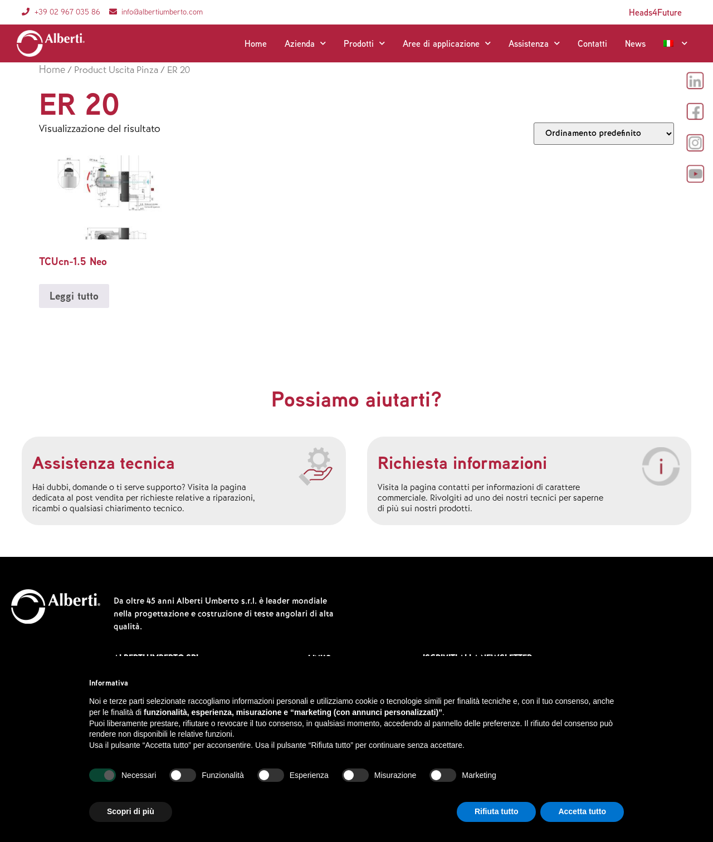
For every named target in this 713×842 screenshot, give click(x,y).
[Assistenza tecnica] (315, 466)
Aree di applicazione (447, 43)
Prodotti (364, 43)
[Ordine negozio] (604, 134)
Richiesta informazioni (462, 462)
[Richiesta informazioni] (661, 466)
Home (256, 43)
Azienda (305, 43)
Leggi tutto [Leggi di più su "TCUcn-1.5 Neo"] (74, 295)
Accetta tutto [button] (582, 811)
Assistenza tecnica (103, 462)
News (635, 43)
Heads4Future (655, 12)
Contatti (592, 43)
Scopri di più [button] (130, 811)
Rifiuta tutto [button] (497, 811)
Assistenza (534, 43)
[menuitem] (675, 43)
